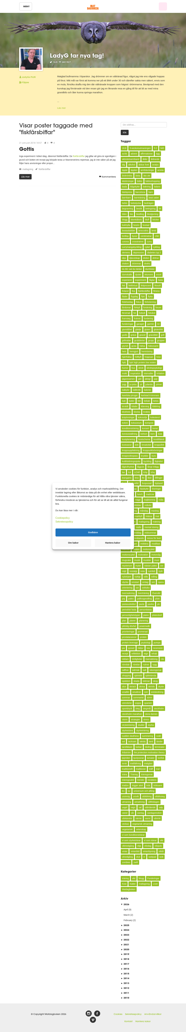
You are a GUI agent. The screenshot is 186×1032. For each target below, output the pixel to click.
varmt (147, 818)
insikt (124, 373)
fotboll (142, 313)
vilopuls (158, 846)
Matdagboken (128, 889)
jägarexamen (128, 379)
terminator (160, 747)
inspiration (135, 373)
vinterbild (135, 851)
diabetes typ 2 (154, 252)
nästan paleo (150, 565)
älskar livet (144, 164)
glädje (138, 329)
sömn (149, 697)
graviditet (153, 335)
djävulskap (134, 258)
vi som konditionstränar (133, 835)
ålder (145, 159)
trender (140, 780)
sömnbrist (127, 703)
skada (136, 681)
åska (138, 175)
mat (157, 516)
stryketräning (128, 725)
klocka (137, 412)
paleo (131, 598)
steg (138, 708)
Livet (155, 884)
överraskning (128, 593)
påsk (157, 598)
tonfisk (161, 758)
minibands (139, 538)
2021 (125, 944)
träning (125, 878)
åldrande (155, 159)
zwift (135, 862)
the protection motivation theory (149, 752)
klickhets (126, 412)
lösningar (156, 489)
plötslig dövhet (129, 626)
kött (137, 445)
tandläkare (127, 747)
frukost (137, 318)
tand (151, 741)
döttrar (156, 258)
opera (161, 582)
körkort (144, 434)
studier (141, 725)
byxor (134, 236)
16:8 (124, 148)
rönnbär (126, 664)
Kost (124, 884)
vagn (133, 807)
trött (148, 785)
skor (124, 686)
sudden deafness (130, 736)
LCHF (137, 472)
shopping (126, 675)
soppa (138, 703)
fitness (156, 291)
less (137, 478)
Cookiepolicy (63, 517)
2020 (125, 949)
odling (154, 576)
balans (157, 186)
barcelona (140, 192)
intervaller (148, 373)
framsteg (126, 318)
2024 (125, 929)
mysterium (127, 565)
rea (148, 648)
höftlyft (138, 357)
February (128, 920)
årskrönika (127, 175)
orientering (127, 587)
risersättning (152, 659)
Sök (125, 132)
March (127, 915)
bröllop (125, 236)
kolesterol (155, 417)
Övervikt (156, 593)
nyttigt (137, 576)
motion (136, 549)
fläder (125, 296)
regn (146, 653)
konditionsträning (130, 428)
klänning (145, 406)
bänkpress (127, 192)
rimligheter (137, 659)
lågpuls (140, 467)
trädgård (148, 763)
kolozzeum (136, 423)
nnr (161, 565)
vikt (161, 840)
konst (155, 428)
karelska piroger (130, 395)
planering (143, 620)
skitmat (146, 681)
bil (160, 208)
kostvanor (127, 445)
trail (158, 769)
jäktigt (148, 379)
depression (138, 252)
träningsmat (147, 774)
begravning (127, 208)
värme (139, 818)
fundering (148, 318)
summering (147, 736)
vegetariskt (127, 829)
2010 (125, 997)
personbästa (145, 609)
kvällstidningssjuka (131, 461)
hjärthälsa (127, 357)
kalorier (147, 390)
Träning (134, 774)
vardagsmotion (154, 813)
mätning (157, 521)
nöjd (124, 571)
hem (124, 351)
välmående (150, 807)
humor (125, 368)
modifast (156, 543)
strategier (135, 719)
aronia (160, 170)
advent (134, 153)
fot (134, 313)
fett (123, 285)
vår (132, 813)
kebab (147, 401)
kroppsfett (159, 445)
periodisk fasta (129, 609)
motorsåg (156, 554)
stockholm (159, 708)
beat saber (154, 197)
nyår (160, 571)
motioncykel (148, 549)
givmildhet (127, 329)
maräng (155, 510)
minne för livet (154, 538)
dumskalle (127, 274)
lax (123, 472)
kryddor (144, 456)
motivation (143, 554)
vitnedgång (127, 857)
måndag (144, 510)
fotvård (151, 313)
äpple (124, 170)
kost (160, 434)
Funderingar (153, 878)
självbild (138, 675)
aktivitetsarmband (130, 159)
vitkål (161, 851)
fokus (138, 302)
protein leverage (130, 642)
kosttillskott (158, 439)
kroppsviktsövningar (152, 450)
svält (158, 736)
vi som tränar (150, 840)
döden (146, 258)
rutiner (146, 664)
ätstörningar (128, 181)
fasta (160, 280)
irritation (160, 373)
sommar (126, 697)
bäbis (139, 181)
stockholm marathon (132, 714)
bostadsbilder (128, 230)
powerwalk (144, 626)
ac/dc (124, 153)
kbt (139, 401)
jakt (140, 379)
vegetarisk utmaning (142, 824)
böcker (156, 219)
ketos (155, 401)
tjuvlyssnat (138, 758)
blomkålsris (136, 219)
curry (149, 241)
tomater (150, 758)
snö (146, 692)
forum (158, 307)
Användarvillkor (152, 1014)
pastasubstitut (129, 604)
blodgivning (152, 214)
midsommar (150, 532)
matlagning (27, 169)
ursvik (136, 796)
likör (150, 478)
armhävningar (147, 170)
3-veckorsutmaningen (140, 148)
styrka (151, 725)
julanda (149, 384)
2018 (125, 958)
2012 (125, 987)
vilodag (147, 846)
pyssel (131, 648)
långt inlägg (153, 467)
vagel (124, 807)
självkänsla (150, 675)
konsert (145, 428)
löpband (159, 483)
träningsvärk (128, 780)
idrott (140, 368)
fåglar (152, 280)
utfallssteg (160, 796)
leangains (126, 478)
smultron (136, 692)
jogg (124, 384)
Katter (133, 884)
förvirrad (126, 313)
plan (124, 620)
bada (124, 186)
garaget (140, 324)
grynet (125, 346)
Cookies (118, 1014)
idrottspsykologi (154, 368)
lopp (134, 489)
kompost (149, 423)
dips (124, 258)
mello (138, 527)
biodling (140, 214)
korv (152, 434)
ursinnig (126, 796)
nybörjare (126, 576)
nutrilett (151, 571)
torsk (124, 763)
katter (131, 401)
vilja (139, 846)
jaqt (155, 379)
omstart (135, 582)
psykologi (145, 642)
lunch (139, 494)
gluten (147, 329)
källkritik (137, 390)
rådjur (140, 648)
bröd (154, 230)
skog (155, 681)
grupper (161, 340)
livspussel (147, 483)
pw (123, 648)
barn (150, 192)
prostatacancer (129, 637)
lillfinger (158, 478)
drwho (147, 263)
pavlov (151, 604)
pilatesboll (157, 615)
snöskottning (157, 692)
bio (131, 214)
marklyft (138, 516)
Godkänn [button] (93, 532)
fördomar (126, 307)
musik (137, 560)
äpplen (134, 170)
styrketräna (127, 730)
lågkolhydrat (128, 467)
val (140, 807)
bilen (124, 214)
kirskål (125, 406)
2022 (125, 939)
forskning (147, 307)
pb (158, 604)
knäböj (146, 412)
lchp (145, 472)
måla (161, 499)
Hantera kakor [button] (112, 543)
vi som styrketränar (131, 840)
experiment (140, 280)
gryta (133, 346)
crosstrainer (138, 241)
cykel (147, 247)
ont (153, 582)
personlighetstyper (131, 615)
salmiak (135, 670)
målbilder (136, 505)
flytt (143, 296)
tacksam (132, 741)
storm (125, 719)
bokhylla (126, 225)
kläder (135, 406)
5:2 (155, 148)
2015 (125, 973)
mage (138, 499)
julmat (159, 384)
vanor (125, 813)
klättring (156, 406)
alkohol (131, 164)
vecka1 (125, 824)
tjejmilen (126, 758)
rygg (155, 664)
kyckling (147, 461)
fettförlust (133, 285)
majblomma (149, 499)
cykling (156, 247)
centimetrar (146, 236)
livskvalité (134, 483)
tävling (148, 747)
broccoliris (143, 230)
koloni (125, 423)
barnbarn (126, 197)
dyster (138, 274)
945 (162, 148)
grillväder (126, 340)
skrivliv (151, 686)
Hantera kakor (142, 1021)
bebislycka (136, 203)
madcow (150, 494)
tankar (139, 747)
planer (133, 620)
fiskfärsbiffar (79, 156)
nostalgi (133, 571)
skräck (133, 686)
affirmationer (147, 153)
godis (124, 335)
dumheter (150, 269)
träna (124, 774)
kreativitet (146, 445)
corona (125, 241)
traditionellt (127, 769)
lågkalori (159, 461)
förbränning (150, 302)
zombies (126, 862)
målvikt (147, 505)
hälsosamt (153, 346)
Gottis (26, 149)
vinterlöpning (149, 851)
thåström (126, 752)
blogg (124, 219)
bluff (147, 219)
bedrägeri (148, 203)
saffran (125, 670)
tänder (159, 741)
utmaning (126, 802)
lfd (143, 478)
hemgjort (134, 351)
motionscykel (128, 554)
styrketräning (142, 730)
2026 (125, 904)
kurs (154, 456)
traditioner (141, 769)
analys (155, 164)
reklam (125, 659)
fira (133, 291)
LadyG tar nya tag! (77, 55)
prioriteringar (128, 631)
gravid (142, 335)
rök (162, 659)
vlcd (138, 857)
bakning (147, 186)
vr (144, 857)
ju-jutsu (133, 384)
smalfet (125, 692)
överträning (143, 593)
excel (158, 274)
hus (133, 368)
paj (123, 598)
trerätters (152, 780)
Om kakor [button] (73, 543)
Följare (24, 82)
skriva (142, 686)
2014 (125, 978)
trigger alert (137, 785)
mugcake (126, 560)
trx (123, 791)
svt (123, 741)
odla (146, 576)
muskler (147, 560)
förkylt (137, 307)
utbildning (147, 796)
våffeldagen (153, 802)
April (126, 909)
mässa (149, 516)
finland (125, 291)
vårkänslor (127, 818)
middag (137, 532)
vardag (140, 813)
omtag (145, 582)
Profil (27, 77)
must (156, 560)
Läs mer (61, 108)
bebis (124, 203)
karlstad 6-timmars (150, 395)
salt (144, 670)
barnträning (139, 197)
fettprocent (146, 285)
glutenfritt (158, 329)
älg (123, 164)
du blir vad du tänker (132, 269)
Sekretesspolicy (133, 1014)
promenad (143, 631)
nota (142, 571)
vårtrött (157, 818)
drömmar (136, 263)
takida (142, 741)
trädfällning (135, 763)
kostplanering (128, 439)
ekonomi (148, 274)
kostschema (144, 439)
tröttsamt (157, 785)
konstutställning (129, 434)
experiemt (127, 280)
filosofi (157, 285)
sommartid (138, 697)
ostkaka (146, 587)
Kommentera (107, 176)
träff (151, 769)
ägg (158, 153)
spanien (148, 703)
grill (162, 335)
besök (139, 208)
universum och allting (144, 791)
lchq (153, 472)
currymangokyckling (132, 247)
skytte (161, 686)
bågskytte (135, 186)
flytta (150, 296)
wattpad (152, 857)
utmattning (139, 802)
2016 (125, 968)
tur (129, 791)
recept (125, 653)
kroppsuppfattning (130, 450)
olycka (125, 582)
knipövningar (128, 417)
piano (146, 615)
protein (143, 637)
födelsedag (127, 302)
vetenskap (141, 829)
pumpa (157, 642)
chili (157, 236)
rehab (154, 653)
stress (146, 719)
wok (161, 857)
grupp (151, 340)
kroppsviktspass (130, 456)
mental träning (151, 527)
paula (141, 604)
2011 (125, 992)
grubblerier (139, 340)
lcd (129, 472)
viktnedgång (128, 846)
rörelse (136, 664)
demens (126, 252)
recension (158, 648)
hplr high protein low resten (142, 362)
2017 (125, 963)
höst (158, 357)
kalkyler (125, 390)
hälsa (142, 346)
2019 (125, 954)
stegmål (147, 708)
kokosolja (142, 417)
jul (141, 384)
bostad (146, 225)
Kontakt (128, 1021)
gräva (133, 335)
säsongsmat (155, 670)
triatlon (125, 785)
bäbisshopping (153, 181)
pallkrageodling (144, 598)
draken (125, 263)
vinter (124, 851)
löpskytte (144, 489)
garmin (150, 324)
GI (158, 324)
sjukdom (126, 681)
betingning (150, 208)
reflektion (135, 653)
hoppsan (149, 357)
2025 (125, 925)
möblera (144, 543)
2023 (125, 934)
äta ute (146, 175)
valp (161, 807)
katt (124, 401)
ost (137, 587)
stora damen (151, 714)
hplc (124, 362)
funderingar (127, 324)
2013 (125, 983)
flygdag (134, 296)
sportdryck (127, 708)
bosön (136, 225)
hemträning (147, 351)
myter (138, 565)
